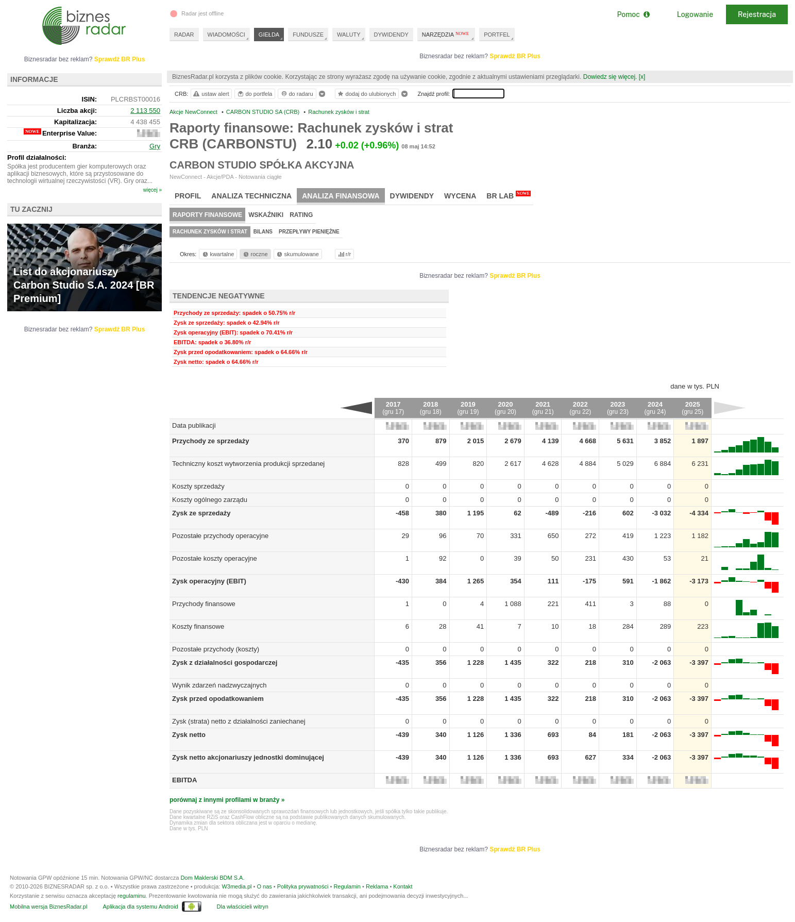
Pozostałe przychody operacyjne (220, 536)
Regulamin (347, 886)
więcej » (152, 190)
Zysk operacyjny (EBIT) (209, 581)
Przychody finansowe (203, 604)
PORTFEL (497, 34)
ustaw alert (210, 94)
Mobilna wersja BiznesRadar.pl (48, 906)
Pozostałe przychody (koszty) (215, 649)
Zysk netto (189, 735)
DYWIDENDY (391, 34)
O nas (264, 886)
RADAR (184, 34)
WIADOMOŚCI (226, 34)
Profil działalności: (36, 157)
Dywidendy (412, 196)
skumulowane (297, 254)
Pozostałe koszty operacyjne (214, 558)
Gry (154, 146)
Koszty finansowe (198, 626)
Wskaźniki (265, 215)
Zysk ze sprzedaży (201, 513)
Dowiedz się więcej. (610, 76)
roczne (255, 254)
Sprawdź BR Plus (514, 56)
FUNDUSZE (308, 34)
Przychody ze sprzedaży (210, 441)
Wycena (460, 196)
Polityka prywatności (303, 886)
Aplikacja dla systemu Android (140, 906)
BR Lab (508, 195)
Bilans (263, 231)
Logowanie (695, 14)
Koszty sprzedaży (198, 486)
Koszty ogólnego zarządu (209, 500)
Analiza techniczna (251, 196)
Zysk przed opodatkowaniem (218, 698)
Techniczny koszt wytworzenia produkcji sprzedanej (248, 463)
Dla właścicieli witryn (242, 906)
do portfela (254, 94)
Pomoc (633, 14)
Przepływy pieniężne (309, 231)
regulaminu (131, 896)
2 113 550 (145, 110)
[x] (642, 76)
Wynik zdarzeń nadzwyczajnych (219, 685)
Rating (301, 215)
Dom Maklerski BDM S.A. (212, 878)
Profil (188, 196)
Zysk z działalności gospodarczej (224, 662)
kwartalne (217, 254)
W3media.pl (236, 886)
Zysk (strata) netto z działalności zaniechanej (239, 721)
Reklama (377, 886)
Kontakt (402, 886)
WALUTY (348, 34)
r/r (343, 254)
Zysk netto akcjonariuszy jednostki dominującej (248, 757)
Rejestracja (757, 14)
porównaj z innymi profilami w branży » (227, 799)
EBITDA (184, 780)
